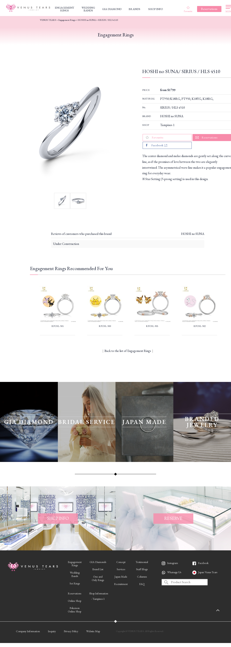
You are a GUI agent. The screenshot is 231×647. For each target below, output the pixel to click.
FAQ (142, 584)
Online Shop (74, 601)
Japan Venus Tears (207, 572)
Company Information (28, 631)
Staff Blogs (142, 569)
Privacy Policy (71, 631)
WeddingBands (75, 574)
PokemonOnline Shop (74, 609)
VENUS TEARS (48, 20)
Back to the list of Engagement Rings (128, 351)
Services (121, 569)
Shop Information (98, 593)
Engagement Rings (66, 20)
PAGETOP (222, 611)
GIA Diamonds (98, 562)
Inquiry (52, 631)
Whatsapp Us (174, 572)
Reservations (74, 593)
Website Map (93, 631)
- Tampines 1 (98, 599)
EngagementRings (75, 563)
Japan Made (121, 576)
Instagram (172, 563)
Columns (142, 576)
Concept (120, 562)
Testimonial (142, 562)
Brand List (97, 569)
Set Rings (75, 583)
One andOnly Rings (98, 578)
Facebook (203, 563)
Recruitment (121, 584)
